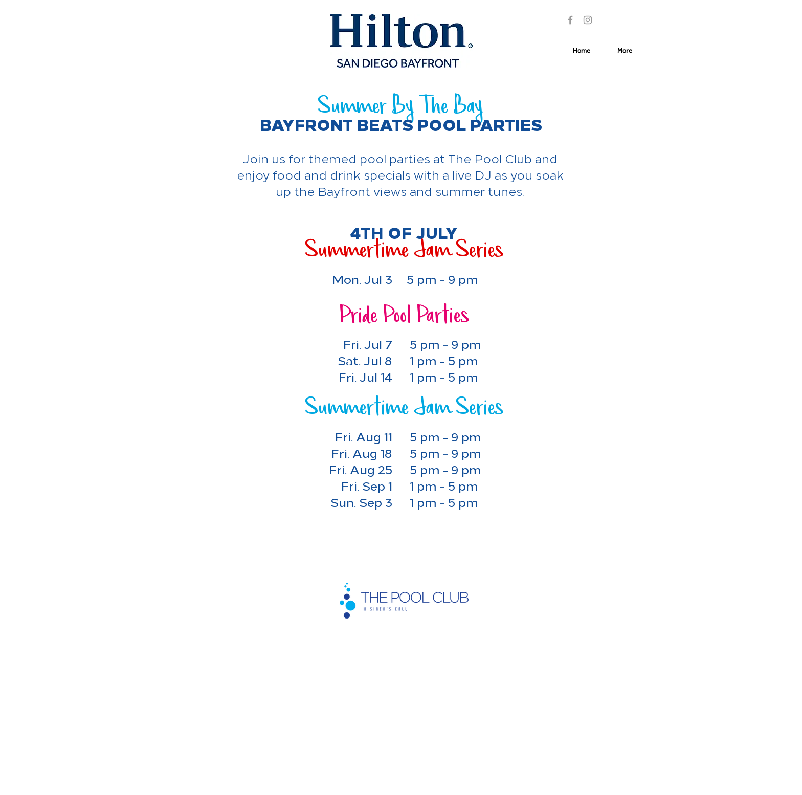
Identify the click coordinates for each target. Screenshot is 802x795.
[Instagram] (587, 20)
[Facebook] (570, 20)
